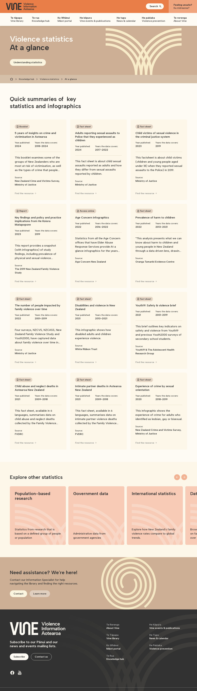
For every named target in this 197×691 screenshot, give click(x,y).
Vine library (112, 636)
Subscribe (19, 656)
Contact (18, 593)
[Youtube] (19, 672)
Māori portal (113, 647)
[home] (21, 6)
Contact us (41, 656)
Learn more (39, 593)
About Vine (112, 626)
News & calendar (158, 636)
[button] (155, 6)
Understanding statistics (28, 62)
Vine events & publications (164, 626)
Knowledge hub (26, 79)
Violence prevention (161, 647)
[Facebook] (12, 672)
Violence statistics (49, 79)
